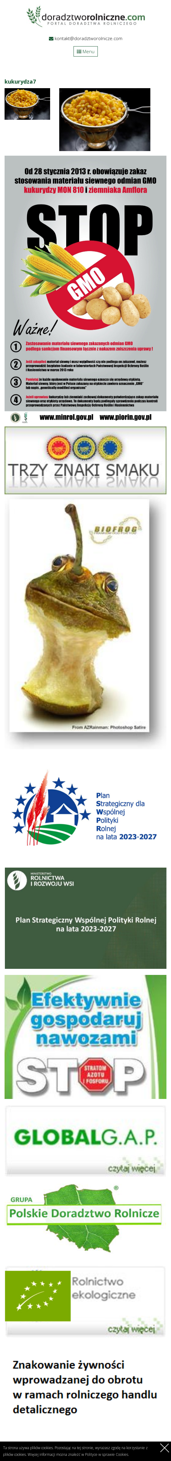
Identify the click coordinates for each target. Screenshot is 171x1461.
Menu (85, 51)
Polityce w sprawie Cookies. (107, 1454)
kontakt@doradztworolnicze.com (88, 38)
